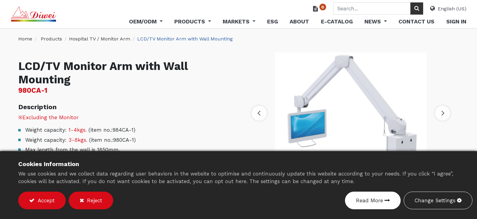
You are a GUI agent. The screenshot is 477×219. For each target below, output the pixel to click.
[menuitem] (265, 22)
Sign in (449, 21)
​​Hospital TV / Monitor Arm (99, 39)
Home (25, 39)
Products (51, 39)
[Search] (409, 8)
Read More (369, 200)
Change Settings (435, 200)
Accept (45, 200)
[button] (259, 113)
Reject (93, 200)
